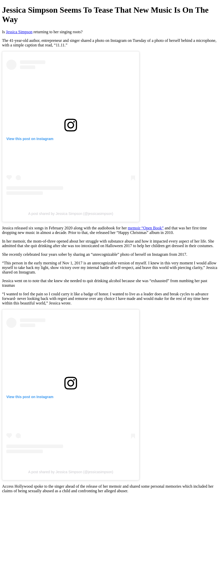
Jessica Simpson (19, 32)
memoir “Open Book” (145, 228)
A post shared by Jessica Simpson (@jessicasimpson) (70, 214)
